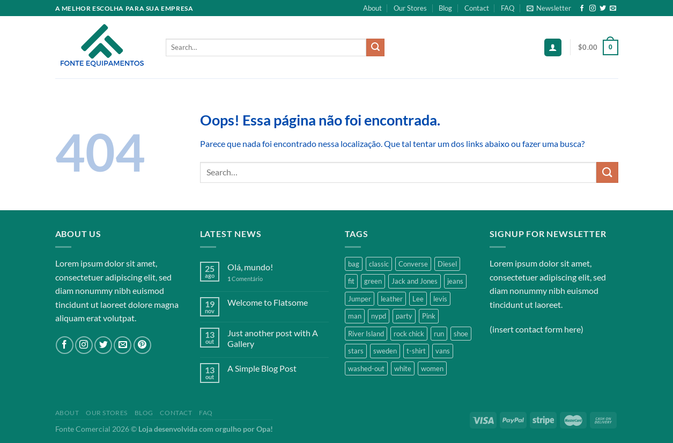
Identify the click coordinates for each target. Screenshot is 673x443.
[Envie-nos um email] (613, 8)
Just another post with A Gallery (272, 338)
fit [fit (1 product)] (351, 281)
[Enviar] (375, 48)
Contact (476, 8)
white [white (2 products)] (402, 368)
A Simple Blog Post (262, 368)
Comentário (245, 278)
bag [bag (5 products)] (353, 264)
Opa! (264, 428)
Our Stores (410, 8)
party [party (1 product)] (404, 316)
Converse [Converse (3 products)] (413, 264)
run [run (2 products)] (439, 333)
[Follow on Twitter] (603, 8)
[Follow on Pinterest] (142, 345)
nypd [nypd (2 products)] (378, 316)
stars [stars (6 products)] (356, 350)
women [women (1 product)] (432, 368)
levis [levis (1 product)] (440, 298)
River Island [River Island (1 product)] (366, 333)
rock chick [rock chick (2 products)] (409, 333)
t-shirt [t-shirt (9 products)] (416, 350)
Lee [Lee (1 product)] (418, 298)
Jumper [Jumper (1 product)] (359, 298)
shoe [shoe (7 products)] (461, 333)
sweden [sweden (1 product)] (385, 350)
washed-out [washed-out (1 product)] (366, 368)
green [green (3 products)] (373, 281)
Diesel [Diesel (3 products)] (447, 264)
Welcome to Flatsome (267, 302)
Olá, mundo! (250, 267)
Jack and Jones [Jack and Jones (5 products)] (414, 281)
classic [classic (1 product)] (379, 264)
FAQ (507, 8)
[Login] (552, 47)
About (372, 8)
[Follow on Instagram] (592, 8)
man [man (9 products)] (354, 316)
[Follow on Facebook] (582, 8)
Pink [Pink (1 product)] (428, 316)
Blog (445, 8)
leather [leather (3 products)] (392, 298)
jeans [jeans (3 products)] (455, 281)
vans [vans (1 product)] (442, 350)
